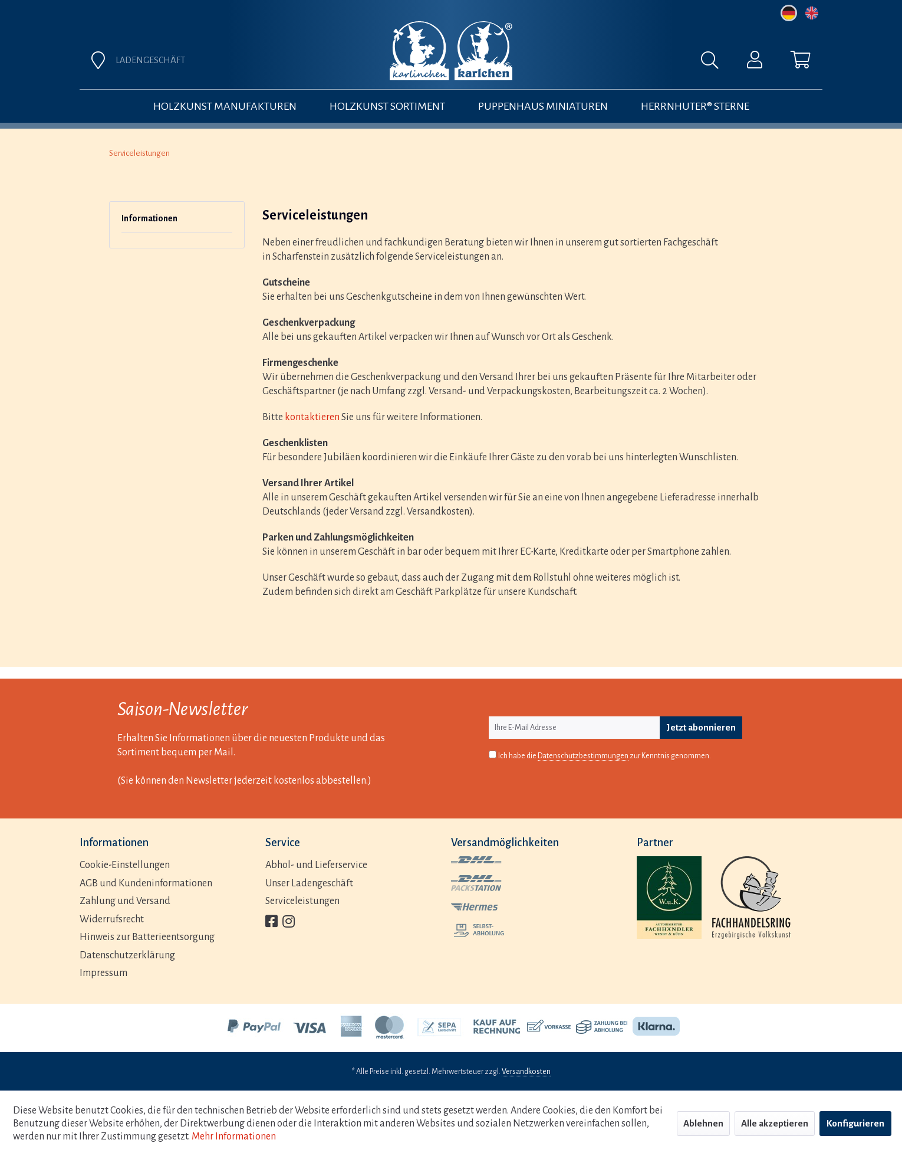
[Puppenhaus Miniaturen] (543, 106)
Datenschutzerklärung (127, 955)
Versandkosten (526, 1071)
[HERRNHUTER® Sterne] (695, 106)
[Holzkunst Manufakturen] (225, 106)
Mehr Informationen (234, 1136)
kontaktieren (312, 417)
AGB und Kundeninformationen (146, 883)
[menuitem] (581, 63)
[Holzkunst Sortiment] (387, 106)
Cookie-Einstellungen (125, 865)
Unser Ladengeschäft (309, 883)
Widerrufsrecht (112, 919)
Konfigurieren (855, 1123)
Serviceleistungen (302, 901)
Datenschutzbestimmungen (583, 756)
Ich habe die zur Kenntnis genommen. (604, 756)
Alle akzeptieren (774, 1123)
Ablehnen (703, 1123)
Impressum (103, 973)
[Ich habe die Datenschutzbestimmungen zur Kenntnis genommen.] (492, 754)
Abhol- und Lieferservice (316, 865)
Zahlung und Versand (125, 901)
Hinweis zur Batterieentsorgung (147, 937)
